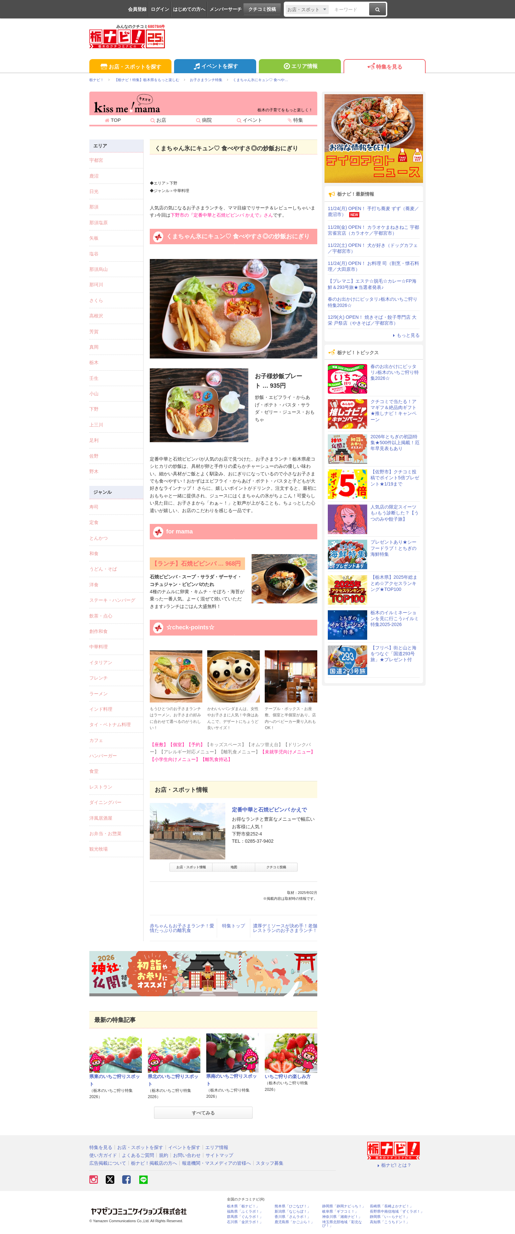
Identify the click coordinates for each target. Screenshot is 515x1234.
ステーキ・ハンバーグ (112, 600)
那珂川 (96, 284)
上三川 (96, 424)
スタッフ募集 (269, 1163)
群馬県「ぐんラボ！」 (245, 1217)
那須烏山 (98, 269)
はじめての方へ (189, 9)
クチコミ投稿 (262, 9)
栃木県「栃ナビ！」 (243, 1206)
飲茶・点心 (100, 615)
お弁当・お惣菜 (105, 833)
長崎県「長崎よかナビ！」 (391, 1206)
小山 (94, 393)
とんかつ (98, 538)
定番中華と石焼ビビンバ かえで (269, 809)
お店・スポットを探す (130, 67)
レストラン (100, 787)
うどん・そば (103, 569)
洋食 (94, 584)
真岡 (94, 347)
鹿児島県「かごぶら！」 (294, 1222)
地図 (234, 867)
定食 (94, 522)
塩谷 (94, 253)
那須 (94, 206)
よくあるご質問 (138, 1155)
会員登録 (137, 9)
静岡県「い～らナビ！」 (390, 1217)
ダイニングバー (105, 802)
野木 (94, 471)
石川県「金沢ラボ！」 (245, 1222)
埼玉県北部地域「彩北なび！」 (342, 1223)
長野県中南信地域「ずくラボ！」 (397, 1211)
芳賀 (94, 331)
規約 (163, 1155)
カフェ (96, 740)
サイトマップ (219, 1155)
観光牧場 (98, 849)
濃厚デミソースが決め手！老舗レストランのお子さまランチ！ (285, 928)
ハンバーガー (103, 755)
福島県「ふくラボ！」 (245, 1211)
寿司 (94, 506)
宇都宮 (96, 160)
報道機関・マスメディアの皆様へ (216, 1163)
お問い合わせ (187, 1155)
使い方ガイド (103, 1155)
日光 (94, 191)
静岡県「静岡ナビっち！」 (344, 1206)
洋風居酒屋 (100, 818)
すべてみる (203, 1112)
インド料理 (100, 709)
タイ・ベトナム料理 (110, 724)
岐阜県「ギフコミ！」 (340, 1211)
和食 (94, 553)
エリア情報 (299, 67)
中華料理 (98, 646)
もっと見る (405, 335)
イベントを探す (215, 67)
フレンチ (98, 678)
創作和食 (98, 631)
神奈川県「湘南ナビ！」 (342, 1217)
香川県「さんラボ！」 (293, 1217)
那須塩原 (98, 222)
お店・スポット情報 (191, 867)
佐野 (94, 456)
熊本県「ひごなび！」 (293, 1206)
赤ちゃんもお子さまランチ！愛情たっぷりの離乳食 (182, 928)
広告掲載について (107, 1163)
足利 (94, 440)
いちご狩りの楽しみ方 (288, 1076)
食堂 (94, 771)
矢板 (94, 238)
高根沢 (96, 315)
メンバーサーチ (226, 9)
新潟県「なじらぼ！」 (293, 1211)
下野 (94, 409)
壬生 (94, 378)
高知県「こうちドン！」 (390, 1222)
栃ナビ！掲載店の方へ (154, 1163)
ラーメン (98, 693)
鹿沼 (94, 176)
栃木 (94, 362)
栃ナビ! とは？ (393, 1165)
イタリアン (100, 662)
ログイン (160, 9)
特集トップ (233, 925)
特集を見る (384, 67)
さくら (96, 300)
